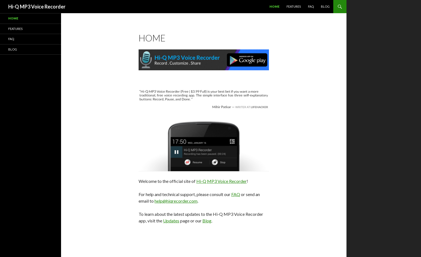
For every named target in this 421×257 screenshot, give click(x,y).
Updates (171, 220)
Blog (325, 6)
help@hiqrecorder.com (176, 200)
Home (274, 6)
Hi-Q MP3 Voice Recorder (36, 7)
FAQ (311, 6)
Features (294, 6)
